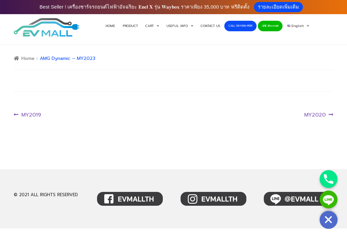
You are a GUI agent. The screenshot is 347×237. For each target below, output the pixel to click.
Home (28, 58)
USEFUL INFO (177, 26)
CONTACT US (210, 26)
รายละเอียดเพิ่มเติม (278, 7)
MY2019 (31, 115)
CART (149, 26)
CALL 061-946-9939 (240, 26)
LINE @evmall (270, 26)
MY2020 (315, 115)
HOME (110, 26)
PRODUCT (130, 26)
